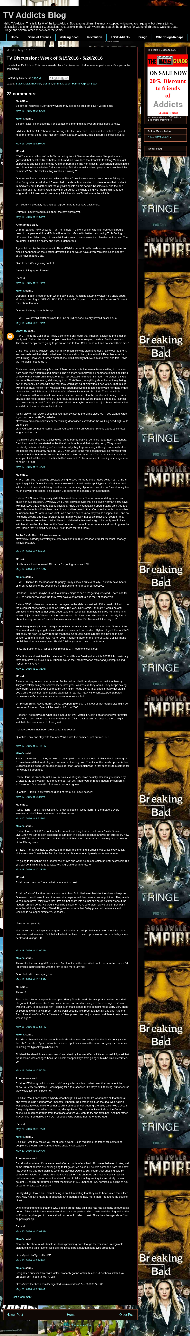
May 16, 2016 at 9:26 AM (30, 110)
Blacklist (36, 83)
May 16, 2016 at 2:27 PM (30, 282)
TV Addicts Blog (34, 15)
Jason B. (21, 330)
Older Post (126, 1314)
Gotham (47, 83)
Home (15, 37)
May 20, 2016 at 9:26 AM (30, 1150)
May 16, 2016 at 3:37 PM (30, 323)
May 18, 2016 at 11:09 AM (31, 950)
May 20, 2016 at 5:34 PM (30, 1260)
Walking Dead (69, 37)
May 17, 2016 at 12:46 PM (31, 745)
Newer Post (15, 1314)
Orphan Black (89, 83)
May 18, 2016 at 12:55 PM (31, 1026)
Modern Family (71, 83)
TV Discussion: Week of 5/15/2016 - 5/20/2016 (55, 58)
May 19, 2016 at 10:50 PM (31, 1070)
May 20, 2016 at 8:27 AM (30, 1129)
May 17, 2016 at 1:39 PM (30, 796)
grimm (57, 83)
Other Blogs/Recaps (169, 37)
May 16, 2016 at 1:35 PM (30, 217)
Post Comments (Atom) (78, 1325)
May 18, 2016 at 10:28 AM (31, 869)
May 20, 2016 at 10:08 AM (31, 1231)
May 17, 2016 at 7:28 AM (30, 551)
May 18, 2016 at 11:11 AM (31, 979)
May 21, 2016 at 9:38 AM (30, 1289)
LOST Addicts (120, 37)
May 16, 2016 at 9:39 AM (30, 143)
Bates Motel (23, 83)
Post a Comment (21, 1296)
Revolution (94, 37)
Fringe (143, 37)
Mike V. (20, 118)
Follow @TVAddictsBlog (159, 137)
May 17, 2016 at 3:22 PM (30, 818)
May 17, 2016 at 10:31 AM (31, 668)
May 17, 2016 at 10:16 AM (31, 569)
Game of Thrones (39, 37)
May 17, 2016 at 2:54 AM (30, 466)
